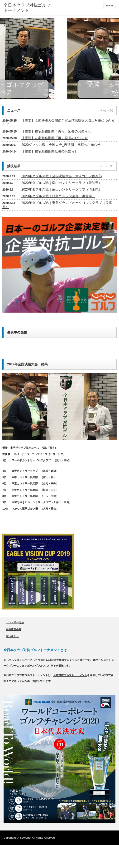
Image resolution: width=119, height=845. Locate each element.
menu (109, 5)
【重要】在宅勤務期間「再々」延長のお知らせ (56, 131)
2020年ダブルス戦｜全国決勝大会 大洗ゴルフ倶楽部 (61, 176)
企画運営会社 (13, 629)
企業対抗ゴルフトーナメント (70, 675)
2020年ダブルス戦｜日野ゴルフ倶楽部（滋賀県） (58, 196)
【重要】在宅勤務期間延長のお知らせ (49, 151)
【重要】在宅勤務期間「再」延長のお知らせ (54, 138)
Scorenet (25, 837)
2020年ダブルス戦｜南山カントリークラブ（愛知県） (61, 183)
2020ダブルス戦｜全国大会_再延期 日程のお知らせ (60, 145)
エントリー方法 (15, 622)
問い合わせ (12, 636)
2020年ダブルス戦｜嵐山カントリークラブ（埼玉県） (61, 189)
